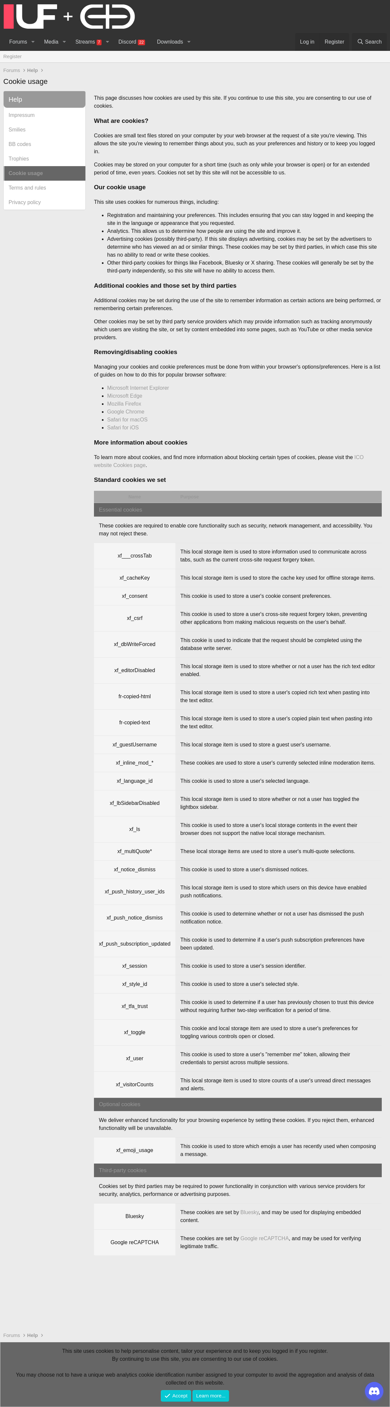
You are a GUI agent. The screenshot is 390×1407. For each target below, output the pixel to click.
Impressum (22, 115)
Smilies (17, 129)
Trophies (19, 159)
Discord (131, 42)
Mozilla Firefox (124, 404)
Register (12, 56)
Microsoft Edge (124, 396)
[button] (33, 42)
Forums (18, 42)
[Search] (369, 42)
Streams (88, 42)
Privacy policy (25, 202)
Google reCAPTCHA (264, 1238)
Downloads (170, 42)
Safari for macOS (127, 419)
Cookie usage (26, 173)
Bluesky (249, 1212)
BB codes (20, 144)
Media (51, 42)
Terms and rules (27, 188)
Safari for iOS (123, 427)
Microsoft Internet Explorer (138, 388)
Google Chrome (125, 412)
